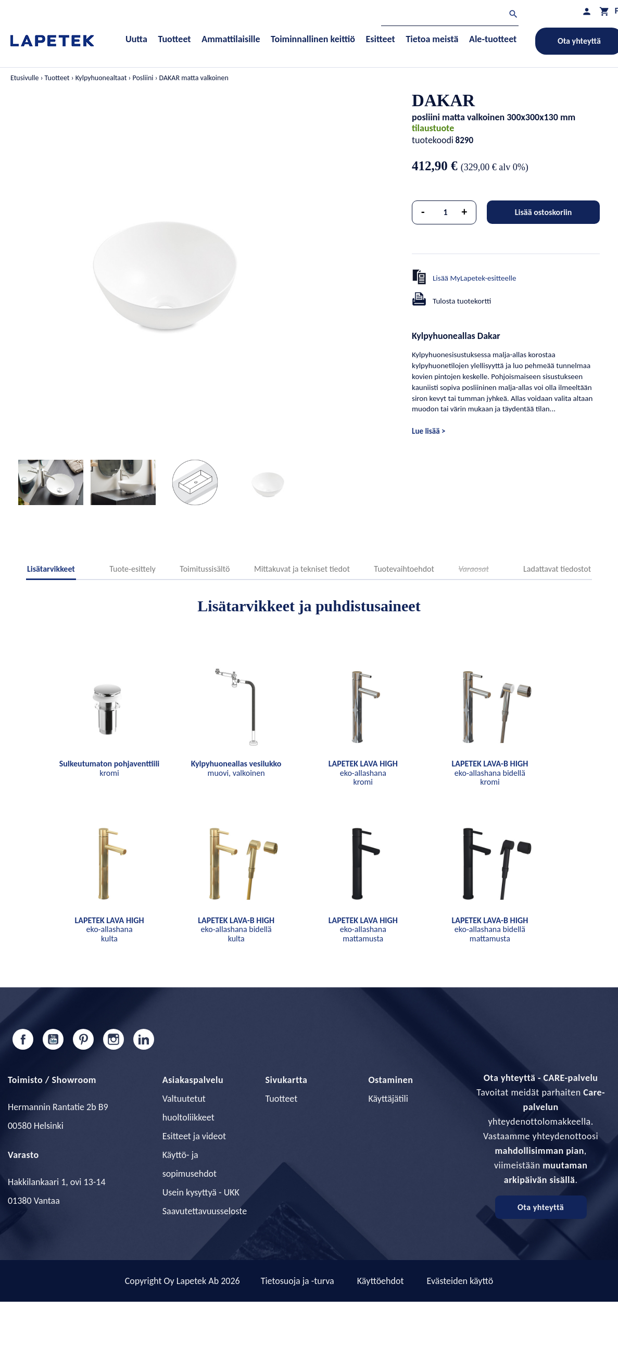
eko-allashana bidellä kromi (489, 773)
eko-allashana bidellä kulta (236, 929)
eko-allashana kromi (363, 773)
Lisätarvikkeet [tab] (51, 569)
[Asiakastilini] (587, 11)
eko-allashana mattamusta (363, 929)
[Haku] (450, 15)
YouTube (53, 1039)
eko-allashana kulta (109, 929)
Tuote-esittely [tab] (132, 569)
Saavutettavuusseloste (204, 1211)
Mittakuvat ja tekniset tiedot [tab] (302, 569)
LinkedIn (143, 1039)
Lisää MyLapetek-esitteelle (474, 278)
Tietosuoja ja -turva (297, 1281)
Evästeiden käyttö (460, 1281)
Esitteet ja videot (194, 1136)
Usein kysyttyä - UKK (200, 1192)
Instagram (113, 1039)
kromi (109, 768)
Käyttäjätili (388, 1098)
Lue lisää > (428, 431)
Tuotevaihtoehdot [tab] (404, 569)
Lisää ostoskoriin (543, 212)
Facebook (22, 1039)
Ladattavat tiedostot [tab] (557, 569)
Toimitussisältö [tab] (205, 569)
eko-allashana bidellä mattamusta (489, 929)
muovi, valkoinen (236, 768)
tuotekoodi (432, 140)
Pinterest (83, 1039)
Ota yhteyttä (541, 1207)
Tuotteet (282, 1098)
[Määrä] (445, 212)
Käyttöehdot (380, 1281)
